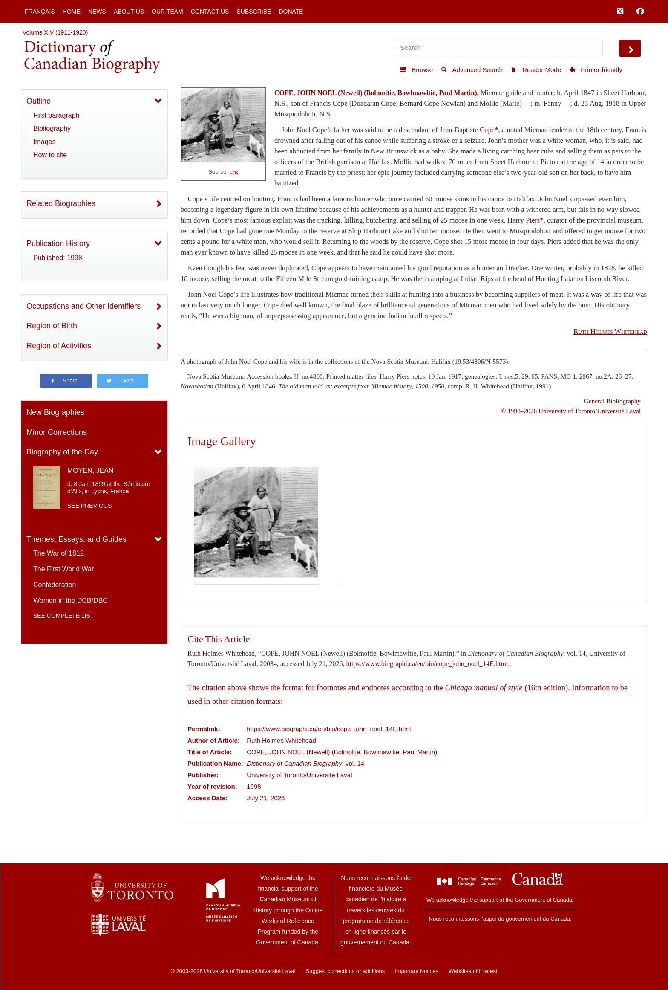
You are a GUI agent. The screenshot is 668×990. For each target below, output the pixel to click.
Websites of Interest (473, 971)
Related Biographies (60, 203)
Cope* (489, 130)
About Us (129, 11)
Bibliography (52, 128)
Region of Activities (58, 346)
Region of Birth (51, 325)
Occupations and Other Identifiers (83, 306)
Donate (291, 11)
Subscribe (253, 11)
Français (40, 11)
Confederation (54, 584)
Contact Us (210, 11)
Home (72, 11)
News (97, 11)
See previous (89, 505)
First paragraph (56, 115)
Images (44, 141)
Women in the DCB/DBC (70, 600)
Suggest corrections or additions (345, 971)
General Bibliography (612, 401)
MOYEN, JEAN (90, 470)
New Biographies (55, 412)
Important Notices (416, 971)
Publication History (58, 243)
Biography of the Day (62, 452)
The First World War (63, 569)
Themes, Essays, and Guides (76, 539)
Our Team (167, 11)
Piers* (535, 220)
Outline (38, 101)
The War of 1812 (58, 553)
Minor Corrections (56, 432)
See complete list (63, 615)
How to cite (50, 155)
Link (234, 172)
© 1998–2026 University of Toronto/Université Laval (571, 410)
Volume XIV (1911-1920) (55, 32)
